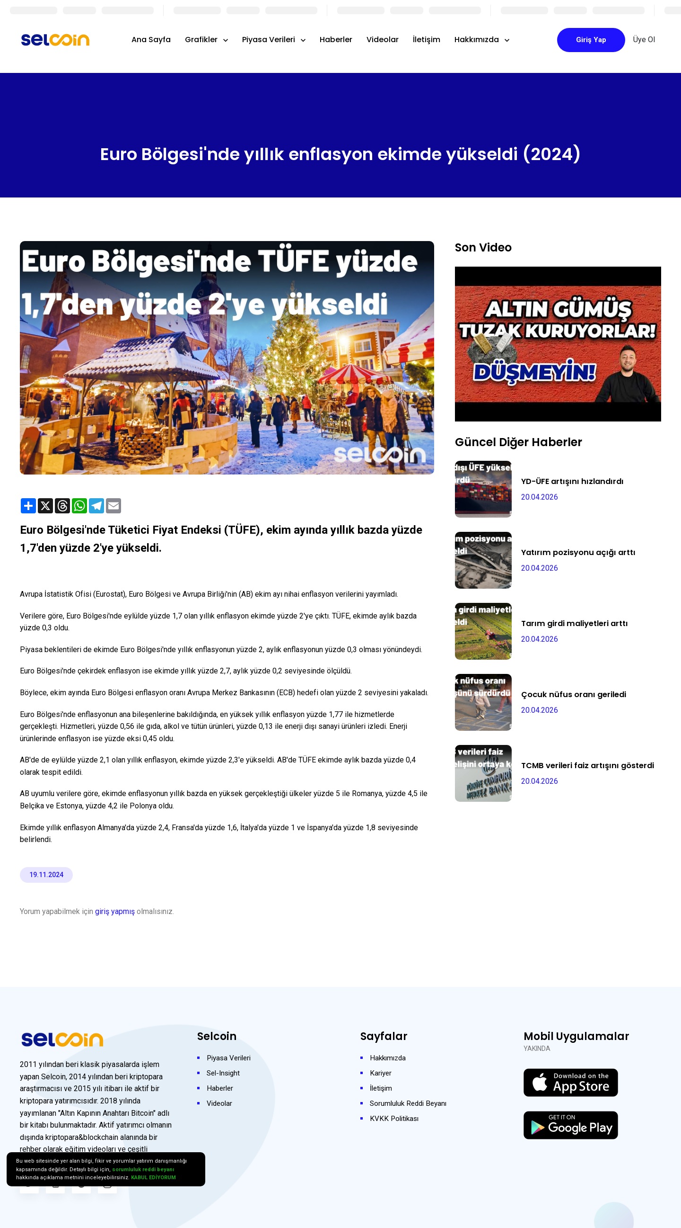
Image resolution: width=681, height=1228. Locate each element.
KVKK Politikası (396, 1118)
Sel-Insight (225, 1072)
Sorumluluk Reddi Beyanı (411, 1103)
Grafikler (202, 39)
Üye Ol (644, 39)
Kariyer (381, 1072)
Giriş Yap (591, 40)
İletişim (426, 39)
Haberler (336, 39)
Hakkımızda (477, 39)
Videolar (383, 39)
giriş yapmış (115, 911)
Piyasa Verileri (269, 39)
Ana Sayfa (151, 39)
